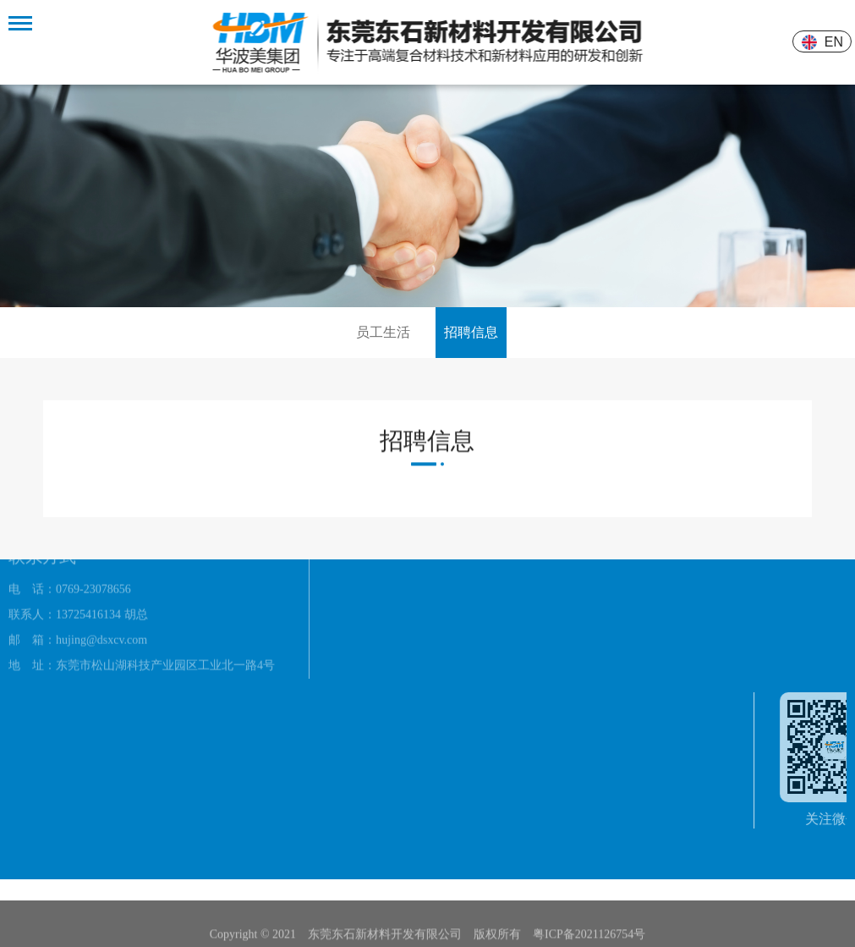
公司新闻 (556, 579)
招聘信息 (471, 332)
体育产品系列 (463, 589)
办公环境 (350, 584)
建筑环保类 (457, 564)
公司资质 (350, 559)
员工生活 (383, 332)
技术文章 (556, 604)
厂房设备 (350, 609)
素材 (440, 614)
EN (835, 42)
